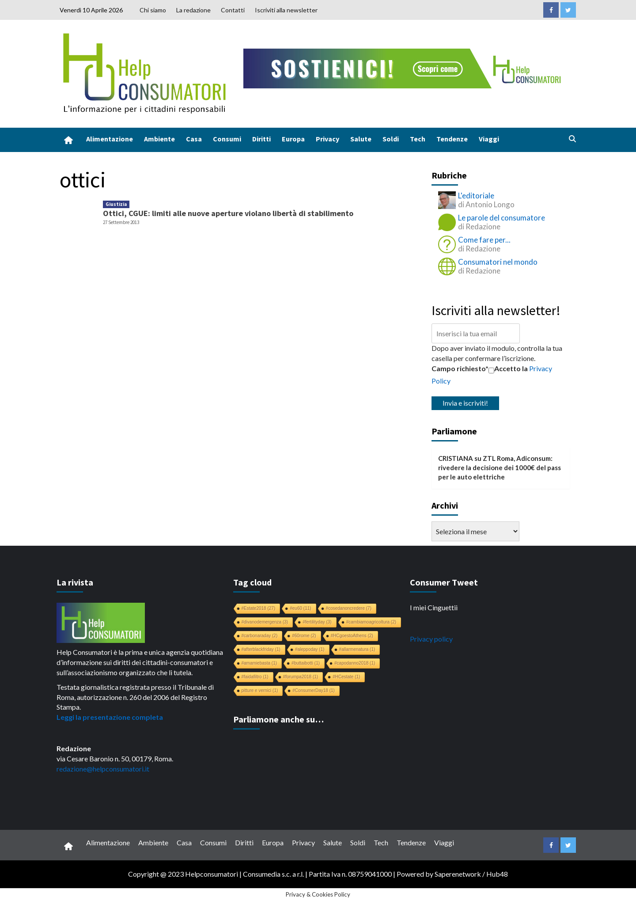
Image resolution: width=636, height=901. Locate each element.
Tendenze (452, 138)
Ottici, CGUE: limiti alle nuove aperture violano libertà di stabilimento (228, 213)
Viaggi (489, 138)
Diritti (261, 138)
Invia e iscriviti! (465, 403)
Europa (293, 138)
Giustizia (116, 204)
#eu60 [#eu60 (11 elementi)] (300, 608)
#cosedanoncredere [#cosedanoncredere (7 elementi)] (348, 608)
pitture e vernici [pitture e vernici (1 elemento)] (260, 690)
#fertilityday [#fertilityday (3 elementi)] (317, 622)
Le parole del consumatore (501, 217)
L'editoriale (476, 195)
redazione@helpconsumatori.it (103, 768)
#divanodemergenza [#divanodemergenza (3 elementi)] (265, 622)
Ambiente (159, 138)
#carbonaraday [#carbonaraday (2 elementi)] (260, 635)
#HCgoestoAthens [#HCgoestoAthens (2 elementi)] (352, 635)
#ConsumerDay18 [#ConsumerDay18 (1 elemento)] (313, 690)
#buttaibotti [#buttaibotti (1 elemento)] (306, 663)
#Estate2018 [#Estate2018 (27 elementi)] (259, 608)
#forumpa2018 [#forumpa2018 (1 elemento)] (300, 676)
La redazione (193, 10)
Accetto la (508, 368)
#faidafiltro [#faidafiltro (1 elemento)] (255, 676)
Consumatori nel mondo (498, 261)
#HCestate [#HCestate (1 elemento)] (346, 676)
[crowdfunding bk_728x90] (404, 67)
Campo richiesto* (460, 368)
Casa (194, 138)
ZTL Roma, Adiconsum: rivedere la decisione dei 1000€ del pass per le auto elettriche (499, 467)
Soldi (390, 138)
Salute (360, 138)
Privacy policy (431, 639)
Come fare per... (484, 239)
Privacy (327, 138)
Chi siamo (153, 10)
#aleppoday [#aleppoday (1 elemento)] (310, 649)
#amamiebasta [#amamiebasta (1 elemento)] (259, 663)
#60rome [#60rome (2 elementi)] (304, 635)
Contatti (233, 10)
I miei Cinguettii (434, 607)
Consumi (227, 138)
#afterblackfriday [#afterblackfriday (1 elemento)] (261, 649)
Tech (417, 138)
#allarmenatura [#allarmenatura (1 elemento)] (357, 649)
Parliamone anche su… (278, 719)
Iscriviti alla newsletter (286, 10)
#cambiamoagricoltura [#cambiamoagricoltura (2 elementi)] (371, 622)
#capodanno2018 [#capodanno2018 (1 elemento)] (354, 663)
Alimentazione (109, 138)
